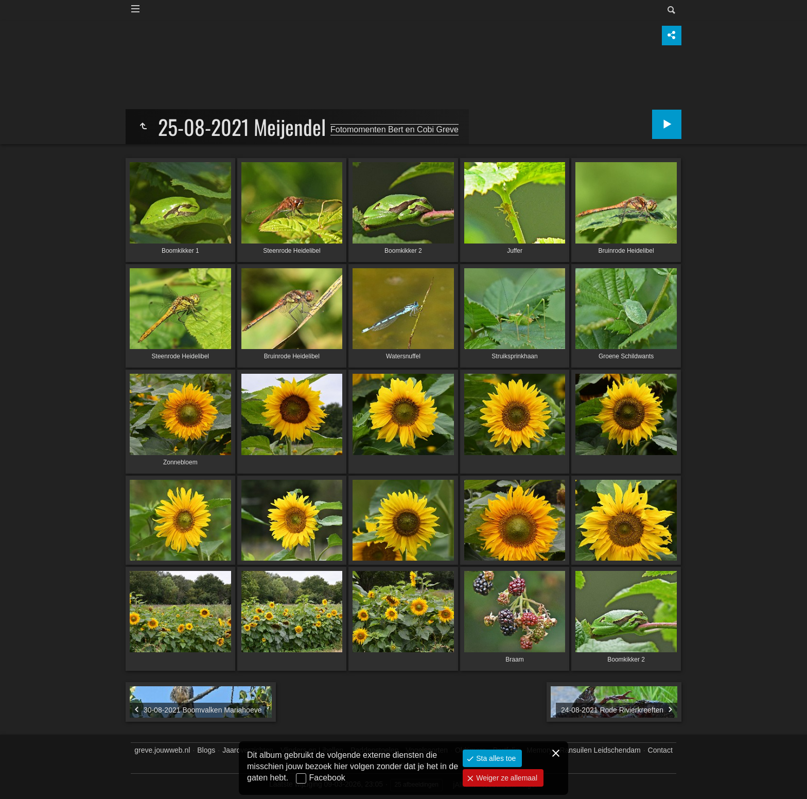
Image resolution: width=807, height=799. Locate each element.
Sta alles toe (495, 758)
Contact (660, 750)
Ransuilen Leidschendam (599, 750)
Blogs (206, 750)
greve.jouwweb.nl (162, 750)
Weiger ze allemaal (505, 778)
